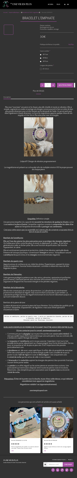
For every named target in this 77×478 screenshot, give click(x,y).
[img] (25, 422)
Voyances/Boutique (14, 12)
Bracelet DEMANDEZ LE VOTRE (21, 441)
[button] (67, 4)
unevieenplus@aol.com (38, 390)
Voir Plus (71, 44)
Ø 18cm (44, 58)
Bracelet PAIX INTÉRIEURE (52, 441)
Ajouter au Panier (65, 85)
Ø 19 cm (44, 61)
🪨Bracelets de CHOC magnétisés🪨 (30, 12)
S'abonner (68, 465)
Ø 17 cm (44, 54)
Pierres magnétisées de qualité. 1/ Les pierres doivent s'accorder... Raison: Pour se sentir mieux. (24, 448)
